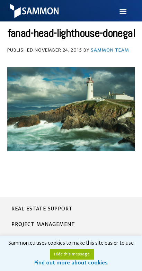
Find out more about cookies (71, 263)
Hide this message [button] (72, 254)
